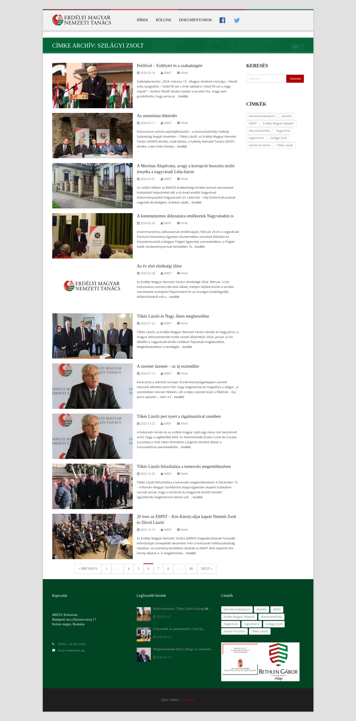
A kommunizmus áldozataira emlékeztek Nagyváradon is (185, 216)
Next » (206, 568)
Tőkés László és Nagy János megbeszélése (173, 316)
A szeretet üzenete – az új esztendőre (168, 366)
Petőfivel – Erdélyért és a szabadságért (169, 65)
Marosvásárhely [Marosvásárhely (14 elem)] (259, 131)
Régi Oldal (188, 700)
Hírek (142, 20)
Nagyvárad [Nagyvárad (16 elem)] (283, 131)
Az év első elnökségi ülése (159, 266)
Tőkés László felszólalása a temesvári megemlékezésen (184, 466)
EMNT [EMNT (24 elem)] (253, 123)
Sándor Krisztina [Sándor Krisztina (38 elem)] (259, 145)
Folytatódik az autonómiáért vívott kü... (179, 629)
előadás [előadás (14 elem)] (287, 116)
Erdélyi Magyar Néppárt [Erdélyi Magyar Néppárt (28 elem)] (278, 123)
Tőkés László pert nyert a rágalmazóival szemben (179, 416)
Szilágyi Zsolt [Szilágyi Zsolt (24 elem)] (278, 138)
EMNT (296, 46)
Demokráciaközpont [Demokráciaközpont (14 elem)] (262, 116)
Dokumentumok (195, 20)
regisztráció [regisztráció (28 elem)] (256, 138)
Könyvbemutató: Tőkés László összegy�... (182, 608)
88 (191, 568)
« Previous (88, 568)
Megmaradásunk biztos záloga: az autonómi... (183, 649)
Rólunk (164, 20)
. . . (118, 568)
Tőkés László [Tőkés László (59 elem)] (285, 145)
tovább (183, 96)
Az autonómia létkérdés (157, 115)
